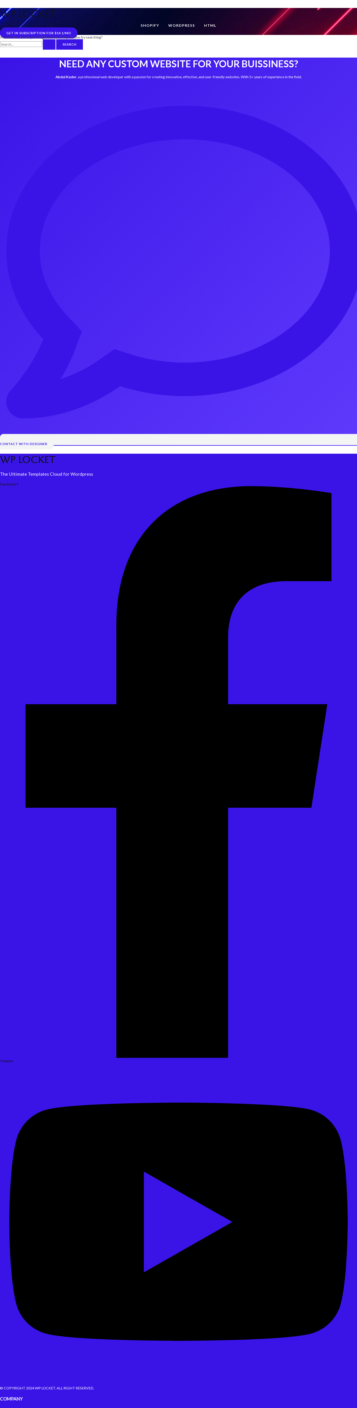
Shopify (150, 25)
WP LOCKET (27, 13)
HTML (210, 25)
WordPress (181, 25)
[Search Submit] (49, 44)
